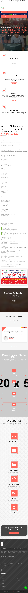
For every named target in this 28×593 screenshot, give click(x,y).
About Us (16, 578)
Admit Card (3, 585)
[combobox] (14, 549)
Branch (2, 580)
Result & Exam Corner (18, 581)
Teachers (16, 577)
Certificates (3, 586)
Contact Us (16, 583)
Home (2, 577)
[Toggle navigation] (26, 8)
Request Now (14, 533)
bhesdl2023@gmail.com (7, 570)
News (2, 583)
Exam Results (17, 585)
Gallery (2, 581)
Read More (14, 66)
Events (2, 578)
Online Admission (17, 580)
